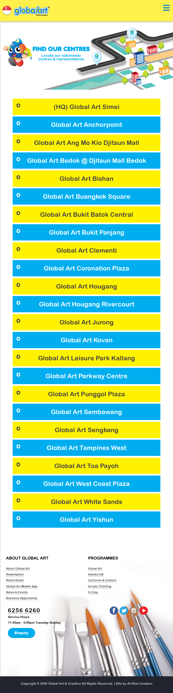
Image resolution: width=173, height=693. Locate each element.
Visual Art (95, 568)
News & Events (17, 592)
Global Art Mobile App (21, 586)
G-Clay (93, 592)
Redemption (15, 574)
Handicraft (96, 574)
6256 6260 (24, 610)
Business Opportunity (21, 598)
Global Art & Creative (64, 683)
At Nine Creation (139, 683)
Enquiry (21, 633)
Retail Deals (15, 580)
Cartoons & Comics (102, 580)
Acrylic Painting (99, 586)
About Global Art (18, 568)
